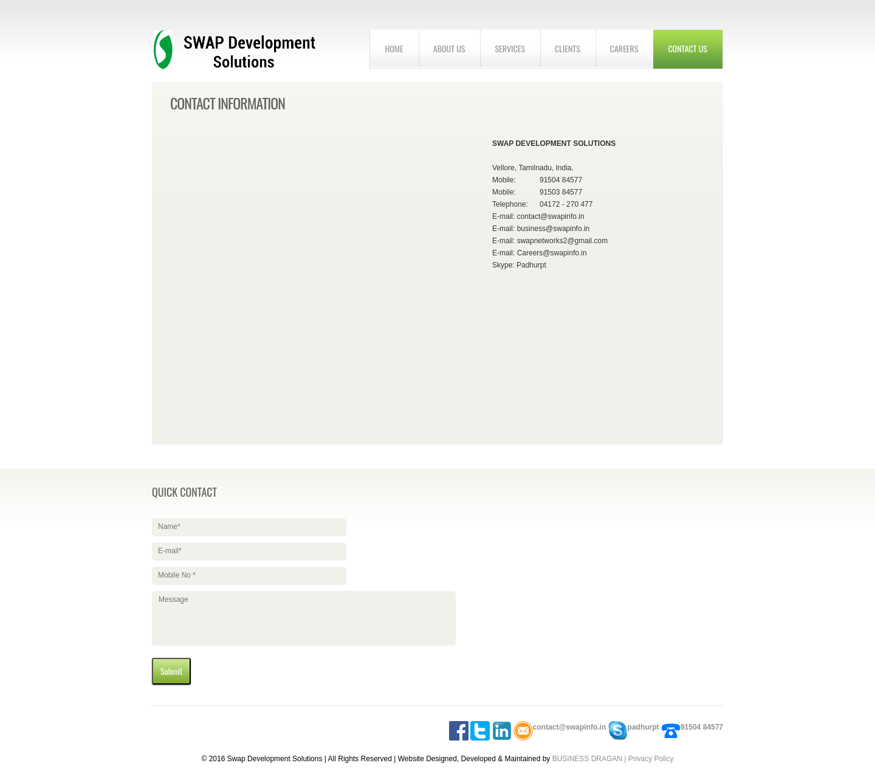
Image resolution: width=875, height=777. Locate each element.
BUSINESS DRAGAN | (590, 759)
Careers (624, 48)
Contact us (687, 48)
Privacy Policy (651, 759)
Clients (567, 48)
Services (510, 48)
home (394, 48)
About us (449, 48)
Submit (171, 671)
